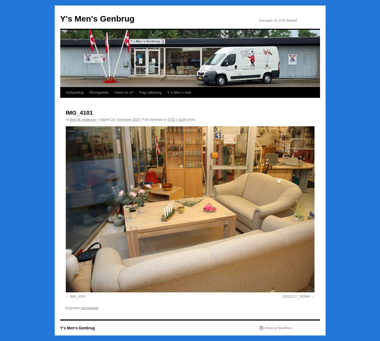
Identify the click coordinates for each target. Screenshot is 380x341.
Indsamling (75, 92)
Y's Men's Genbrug (97, 18)
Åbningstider (99, 92)
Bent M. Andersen (83, 120)
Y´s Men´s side (179, 92)
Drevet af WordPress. (279, 328)
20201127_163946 (296, 296)
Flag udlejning (150, 92)
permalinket (89, 308)
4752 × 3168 (176, 120)
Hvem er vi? (124, 92)
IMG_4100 (77, 296)
